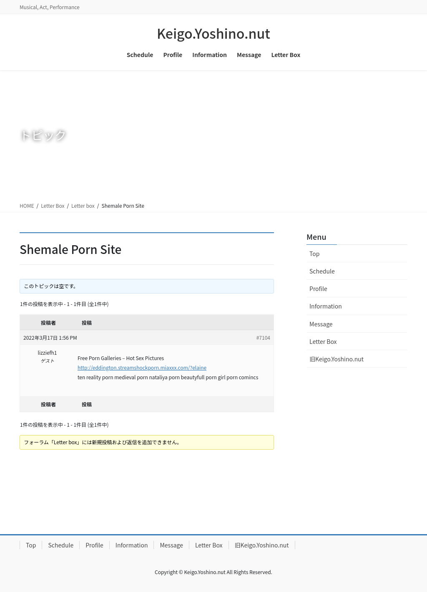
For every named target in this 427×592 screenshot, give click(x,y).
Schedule (322, 271)
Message (321, 324)
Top (314, 253)
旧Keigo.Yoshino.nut (336, 359)
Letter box (83, 205)
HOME (27, 205)
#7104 (263, 337)
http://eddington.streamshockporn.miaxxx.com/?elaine (142, 367)
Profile (318, 288)
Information (325, 306)
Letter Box (52, 205)
